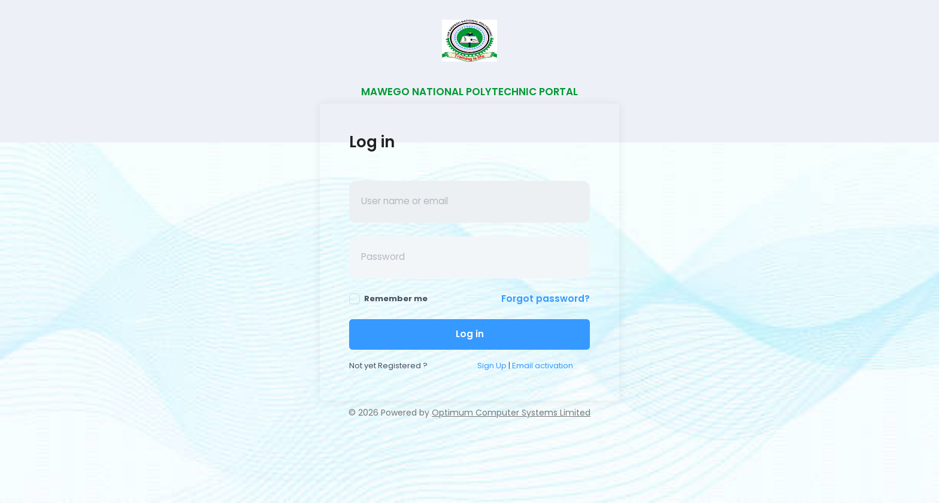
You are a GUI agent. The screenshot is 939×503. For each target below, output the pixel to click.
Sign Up (492, 365)
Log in (470, 334)
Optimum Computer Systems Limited (511, 413)
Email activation (542, 365)
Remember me (388, 298)
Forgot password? (545, 298)
